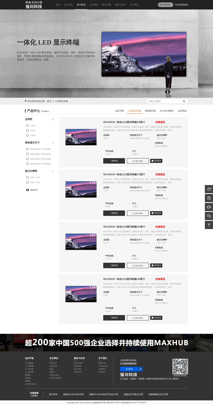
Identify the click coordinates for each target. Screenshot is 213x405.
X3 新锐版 (29, 372)
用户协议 (78, 369)
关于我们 (134, 5)
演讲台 (52, 372)
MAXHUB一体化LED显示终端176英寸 (124, 174)
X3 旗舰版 (29, 363)
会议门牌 (53, 366)
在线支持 (78, 372)
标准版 (28, 381)
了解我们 (102, 369)
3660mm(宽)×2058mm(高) (40, 154)
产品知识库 (103, 366)
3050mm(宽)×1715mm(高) (40, 149)
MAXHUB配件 (167, 111)
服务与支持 (120, 5)
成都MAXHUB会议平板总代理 (103, 394)
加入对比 (138, 161)
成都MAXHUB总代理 (73, 394)
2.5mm (32, 135)
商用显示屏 (150, 111)
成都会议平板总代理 (133, 394)
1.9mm (32, 130)
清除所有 (34, 190)
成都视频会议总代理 (158, 394)
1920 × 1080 (35, 177)
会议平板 (68, 5)
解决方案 (106, 5)
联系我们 (102, 372)
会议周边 (94, 5)
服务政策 (78, 366)
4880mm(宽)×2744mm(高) (40, 164)
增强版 (28, 378)
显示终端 (81, 5)
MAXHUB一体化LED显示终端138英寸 (124, 279)
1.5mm (32, 126)
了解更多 (114, 161)
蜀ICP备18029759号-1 (112, 403)
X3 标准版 (29, 369)
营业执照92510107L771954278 (133, 403)
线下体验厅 (78, 363)
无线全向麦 (54, 375)
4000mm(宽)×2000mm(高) (40, 159)
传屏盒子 (53, 363)
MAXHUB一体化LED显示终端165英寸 (124, 227)
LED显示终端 (61, 101)
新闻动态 (102, 363)
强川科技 (53, 394)
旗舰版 (28, 375)
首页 (58, 5)
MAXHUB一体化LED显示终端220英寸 (124, 122)
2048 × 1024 (35, 182)
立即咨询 (156, 161)
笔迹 (51, 369)
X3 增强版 (29, 366)
